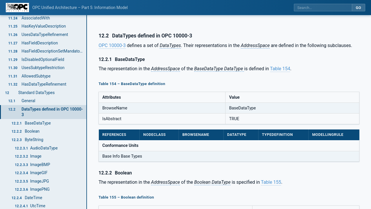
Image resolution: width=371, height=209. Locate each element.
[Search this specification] (323, 8)
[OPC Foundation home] (17, 7)
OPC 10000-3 (112, 45)
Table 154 (280, 68)
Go (358, 8)
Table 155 (271, 182)
